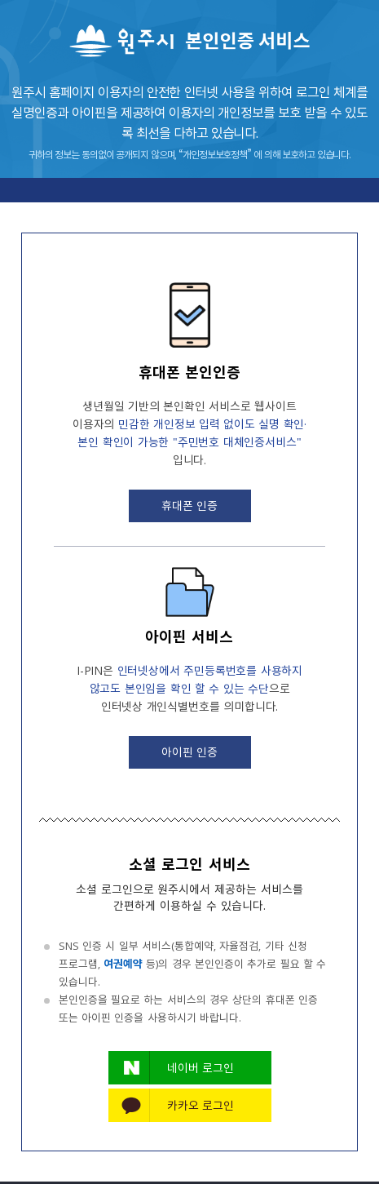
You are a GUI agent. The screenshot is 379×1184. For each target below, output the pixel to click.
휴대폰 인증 (189, 505)
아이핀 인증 (189, 751)
